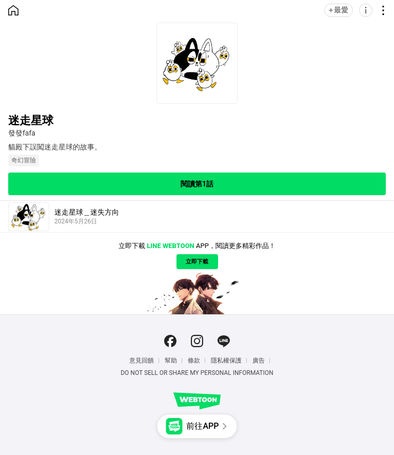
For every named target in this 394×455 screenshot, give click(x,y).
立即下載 (197, 261)
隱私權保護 (226, 360)
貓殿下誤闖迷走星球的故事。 (55, 147)
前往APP (202, 426)
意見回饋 (141, 360)
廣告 (258, 360)
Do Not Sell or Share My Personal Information (197, 372)
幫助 (171, 360)
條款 (194, 360)
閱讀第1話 (197, 184)
